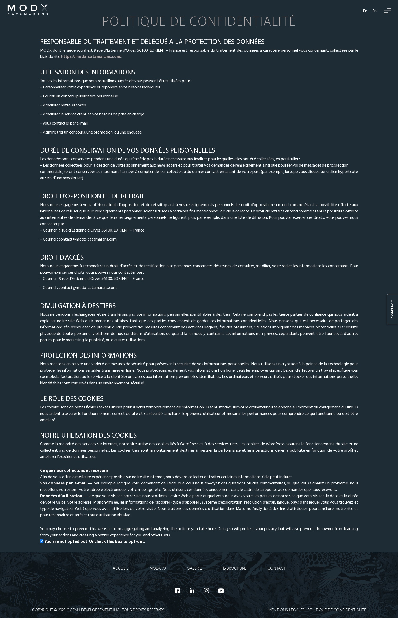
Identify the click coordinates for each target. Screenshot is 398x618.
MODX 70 (158, 568)
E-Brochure (234, 568)
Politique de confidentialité (336, 609)
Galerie (194, 568)
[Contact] (392, 309)
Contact (277, 568)
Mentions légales (286, 609)
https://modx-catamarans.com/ (91, 57)
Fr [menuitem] (365, 11)
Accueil (120, 568)
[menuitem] (365, 11)
